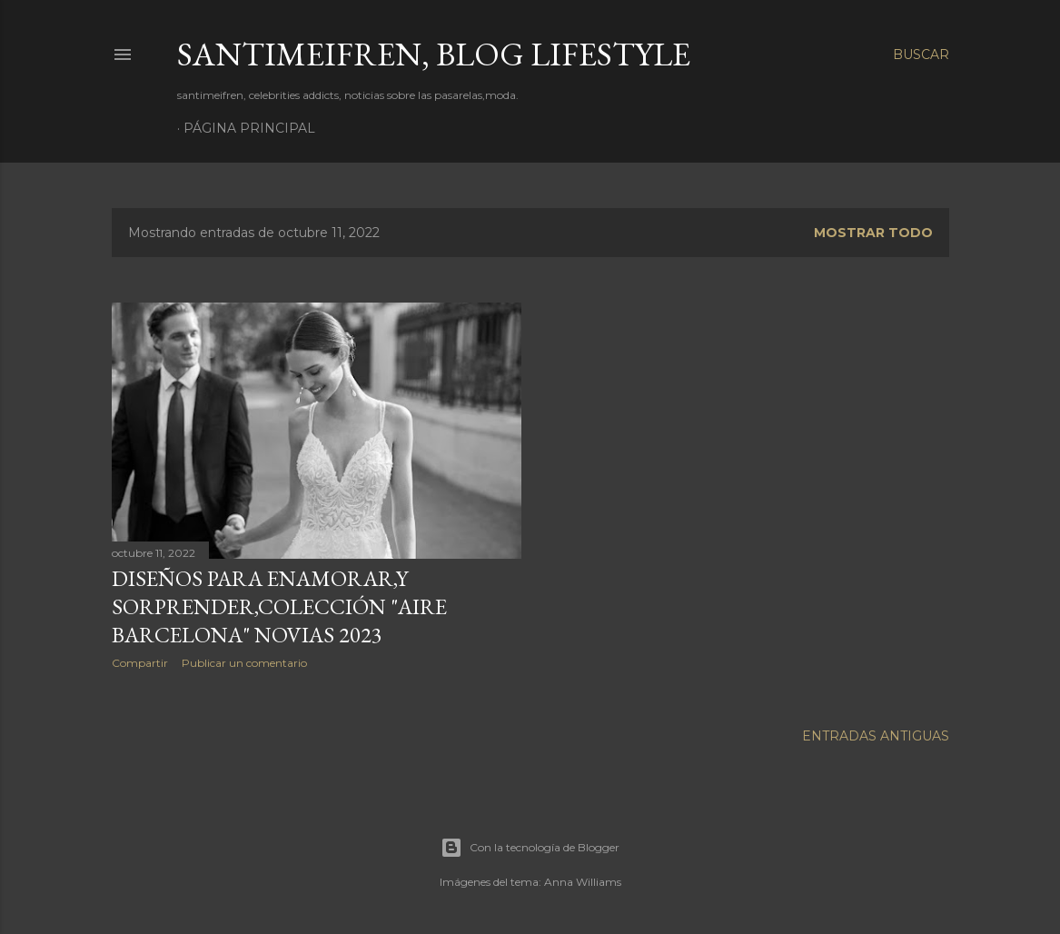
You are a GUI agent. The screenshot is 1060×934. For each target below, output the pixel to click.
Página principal (249, 128)
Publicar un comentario (244, 663)
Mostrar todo (873, 232)
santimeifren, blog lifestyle (433, 54)
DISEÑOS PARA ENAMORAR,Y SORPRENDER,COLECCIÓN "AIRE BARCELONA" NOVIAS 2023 (279, 606)
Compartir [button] (140, 663)
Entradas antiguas (875, 736)
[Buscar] (921, 54)
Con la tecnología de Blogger (530, 848)
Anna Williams (582, 882)
